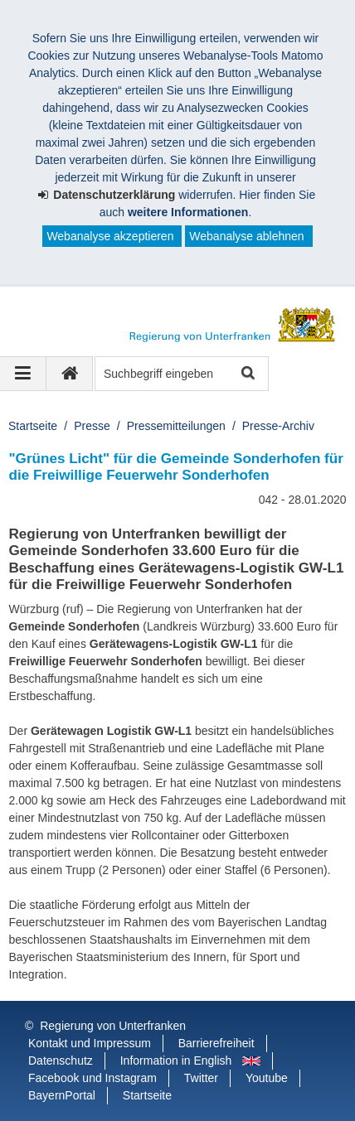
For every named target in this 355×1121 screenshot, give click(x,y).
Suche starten (247, 374)
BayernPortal (61, 1095)
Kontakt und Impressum (89, 1043)
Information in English (176, 1060)
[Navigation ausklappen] (23, 373)
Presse (92, 425)
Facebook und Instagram (92, 1078)
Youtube (267, 1078)
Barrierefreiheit (216, 1043)
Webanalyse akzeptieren (109, 236)
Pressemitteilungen (176, 425)
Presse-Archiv (278, 425)
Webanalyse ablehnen (246, 236)
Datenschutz (60, 1060)
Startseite (32, 425)
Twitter (201, 1078)
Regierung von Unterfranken (113, 1025)
